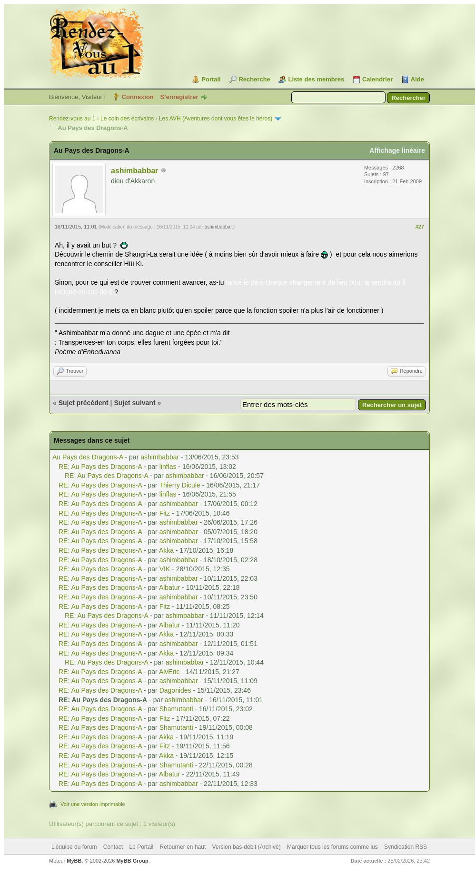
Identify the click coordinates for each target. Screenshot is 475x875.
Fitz (164, 513)
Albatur (169, 587)
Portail (210, 79)
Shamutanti (176, 709)
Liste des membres (316, 79)
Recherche (254, 79)
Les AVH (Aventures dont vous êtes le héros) (215, 118)
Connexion (138, 96)
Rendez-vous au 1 (72, 118)
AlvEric (169, 672)
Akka (166, 550)
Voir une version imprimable (92, 804)
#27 (420, 226)
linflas (168, 466)
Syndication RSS (405, 847)
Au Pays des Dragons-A (87, 457)
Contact (113, 847)
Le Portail (141, 847)
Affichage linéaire (397, 150)
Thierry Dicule (179, 485)
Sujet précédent (84, 403)
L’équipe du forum (74, 847)
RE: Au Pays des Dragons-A (100, 466)
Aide (417, 79)
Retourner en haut (183, 847)
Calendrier (377, 79)
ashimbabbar (134, 171)
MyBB (74, 861)
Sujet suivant (134, 403)
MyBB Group (132, 861)
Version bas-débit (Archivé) (246, 847)
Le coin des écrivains (127, 118)
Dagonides (175, 690)
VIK (164, 569)
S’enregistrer (179, 96)
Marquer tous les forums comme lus (332, 847)
